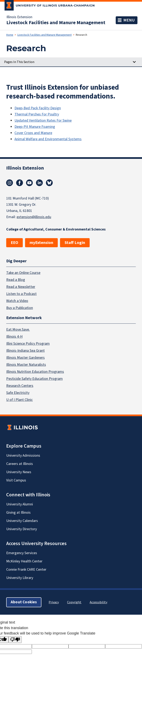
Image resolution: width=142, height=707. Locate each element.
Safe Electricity (17, 392)
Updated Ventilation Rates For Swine (43, 120)
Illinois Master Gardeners (25, 357)
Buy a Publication (19, 307)
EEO (14, 243)
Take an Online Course (23, 272)
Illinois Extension (19, 17)
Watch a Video (17, 300)
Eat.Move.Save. (18, 329)
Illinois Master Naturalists (26, 364)
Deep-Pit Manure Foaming (34, 126)
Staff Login (75, 243)
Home (9, 35)
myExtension (41, 243)
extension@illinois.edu (34, 217)
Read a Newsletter (20, 286)
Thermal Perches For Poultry (36, 114)
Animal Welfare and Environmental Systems (48, 139)
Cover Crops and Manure (33, 132)
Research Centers (19, 385)
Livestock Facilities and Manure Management (55, 23)
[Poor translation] (15, 639)
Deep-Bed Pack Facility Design (37, 108)
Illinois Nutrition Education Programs (35, 371)
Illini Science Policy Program (28, 343)
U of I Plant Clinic (19, 399)
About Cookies (24, 602)
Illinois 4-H (14, 336)
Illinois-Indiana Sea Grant (25, 350)
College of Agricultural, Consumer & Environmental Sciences (56, 229)
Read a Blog (15, 279)
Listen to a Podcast (21, 293)
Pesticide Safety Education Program (34, 378)
